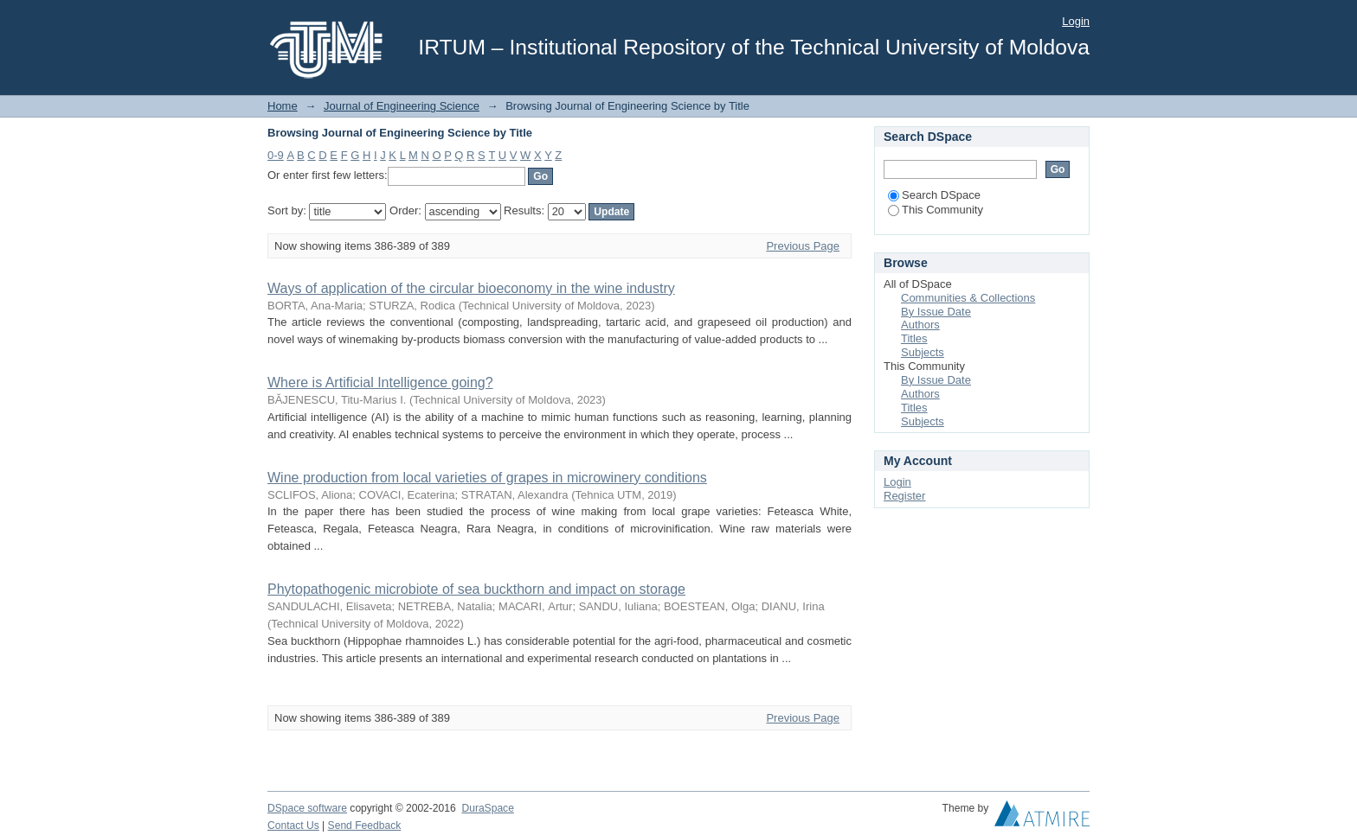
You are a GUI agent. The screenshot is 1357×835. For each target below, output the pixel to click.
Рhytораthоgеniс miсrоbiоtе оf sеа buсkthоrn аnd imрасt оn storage (476, 589)
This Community (935, 209)
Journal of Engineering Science (401, 105)
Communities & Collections (968, 297)
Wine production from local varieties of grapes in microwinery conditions (487, 477)
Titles (914, 338)
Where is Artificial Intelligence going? (380, 382)
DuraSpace (487, 808)
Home (282, 105)
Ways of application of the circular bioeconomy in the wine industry (471, 288)
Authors (920, 324)
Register (904, 495)
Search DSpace (934, 194)
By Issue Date (936, 311)
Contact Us (293, 825)
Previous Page (802, 245)
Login (1076, 21)
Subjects (922, 352)
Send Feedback (365, 825)
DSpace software (307, 808)
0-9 (275, 155)
